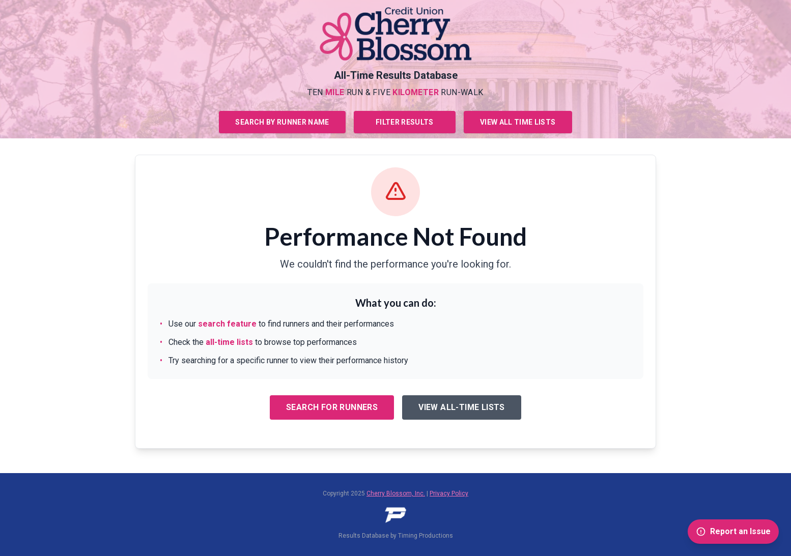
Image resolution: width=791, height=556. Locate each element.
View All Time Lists (518, 122)
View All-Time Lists (461, 407)
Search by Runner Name (282, 122)
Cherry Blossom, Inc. (395, 493)
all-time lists (229, 342)
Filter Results (405, 122)
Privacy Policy (449, 493)
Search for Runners (332, 407)
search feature (227, 324)
